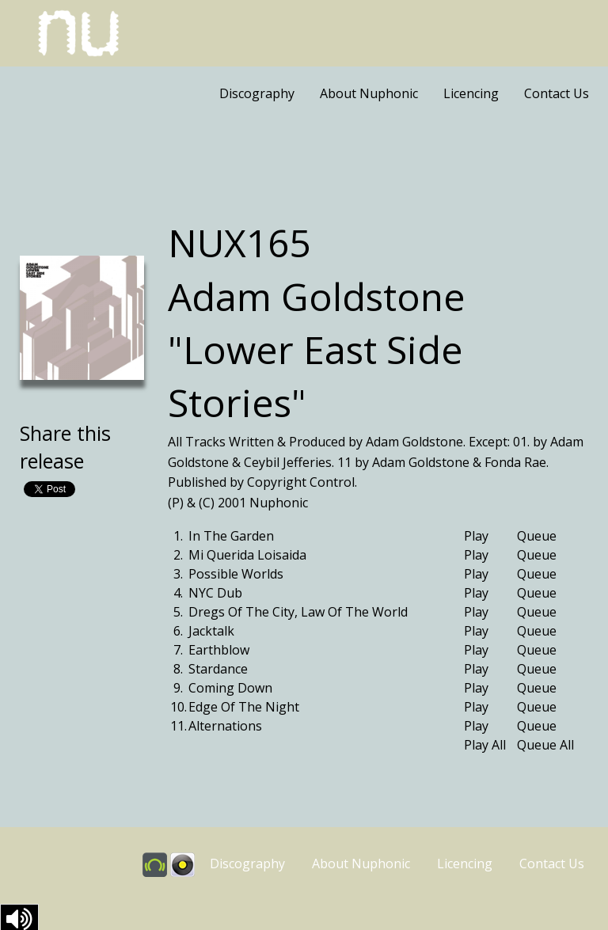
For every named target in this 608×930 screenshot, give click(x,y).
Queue (537, 536)
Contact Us (556, 93)
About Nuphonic (369, 93)
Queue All (545, 744)
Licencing (471, 93)
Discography (256, 93)
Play (476, 536)
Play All (485, 744)
